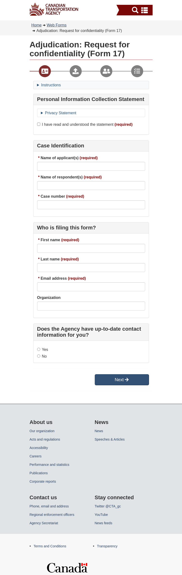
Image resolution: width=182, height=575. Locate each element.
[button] (135, 10)
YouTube (101, 515)
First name (50, 240)
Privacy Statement (60, 113)
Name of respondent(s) (62, 177)
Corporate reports (43, 481)
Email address (54, 278)
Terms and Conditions (50, 546)
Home (36, 25)
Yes (42, 350)
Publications (39, 473)
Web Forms (57, 25)
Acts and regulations (45, 439)
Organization (49, 298)
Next (122, 379)
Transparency (107, 546)
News (99, 431)
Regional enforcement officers (52, 515)
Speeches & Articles (110, 439)
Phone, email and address (49, 506)
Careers (36, 456)
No (42, 356)
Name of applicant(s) (60, 158)
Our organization (42, 431)
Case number (53, 196)
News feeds (103, 523)
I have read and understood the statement (75, 124)
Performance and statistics (49, 465)
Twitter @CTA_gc (108, 506)
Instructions (51, 85)
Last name (50, 259)
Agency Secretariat (44, 523)
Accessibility (39, 448)
